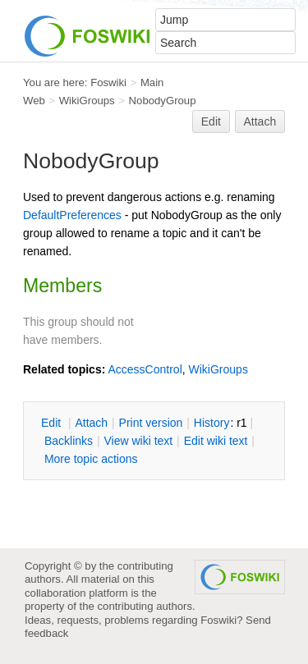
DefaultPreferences (72, 215)
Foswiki (108, 82)
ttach (91, 422)
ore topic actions (91, 458)
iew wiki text (137, 440)
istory (212, 422)
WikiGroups (87, 100)
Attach (260, 121)
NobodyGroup (162, 100)
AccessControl (145, 369)
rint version (151, 422)
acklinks (68, 440)
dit (52, 422)
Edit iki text (216, 440)
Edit (211, 121)
